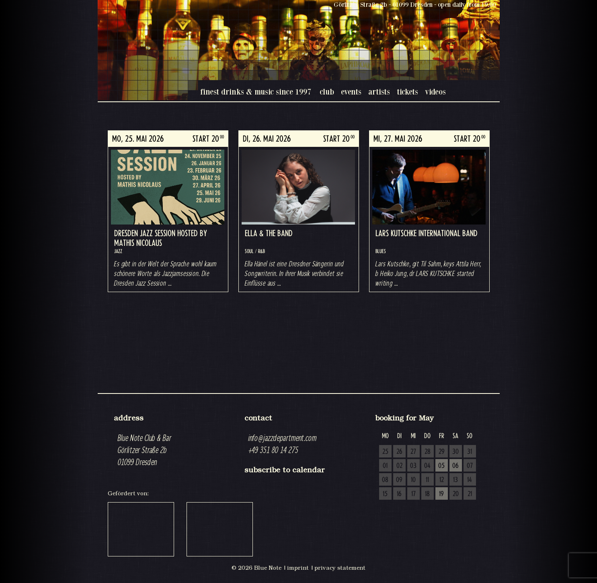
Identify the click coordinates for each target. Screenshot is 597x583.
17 (413, 494)
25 (385, 451)
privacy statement (339, 567)
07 (470, 466)
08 (385, 480)
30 (455, 451)
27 (413, 451)
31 (469, 451)
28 (428, 451)
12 (441, 480)
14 (469, 480)
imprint (298, 567)
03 (413, 466)
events (351, 91)
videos (435, 91)
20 (456, 494)
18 (427, 494)
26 (399, 451)
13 (455, 480)
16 (399, 494)
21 (470, 494)
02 (399, 466)
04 (427, 466)
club (327, 91)
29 (442, 451)
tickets (407, 91)
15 (385, 494)
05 (441, 466)
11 (427, 480)
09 (399, 480)
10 (413, 480)
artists (379, 91)
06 (455, 466)
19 (441, 494)
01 (385, 466)
